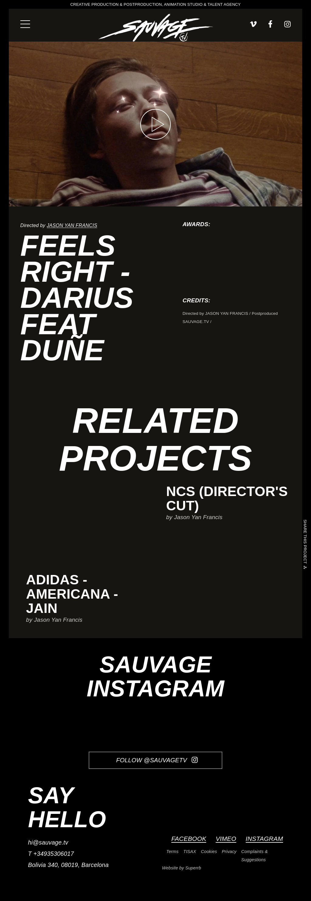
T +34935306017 (51, 853)
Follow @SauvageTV (157, 760)
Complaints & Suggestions (254, 855)
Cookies (209, 851)
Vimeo (226, 838)
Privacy (229, 851)
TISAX (189, 851)
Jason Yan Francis (72, 225)
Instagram (264, 838)
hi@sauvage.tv (48, 842)
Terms (172, 851)
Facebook (188, 838)
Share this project (305, 542)
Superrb (193, 867)
